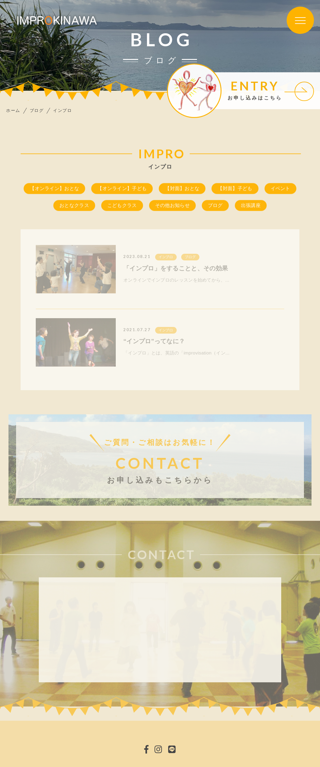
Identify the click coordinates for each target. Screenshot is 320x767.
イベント (280, 189)
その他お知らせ (172, 206)
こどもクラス (122, 206)
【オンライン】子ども (122, 189)
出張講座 (251, 206)
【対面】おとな (182, 189)
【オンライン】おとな (54, 189)
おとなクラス (74, 206)
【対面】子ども (235, 189)
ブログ (215, 206)
